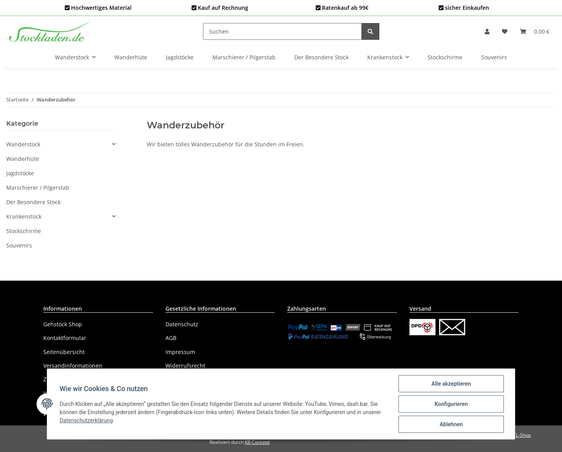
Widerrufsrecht (185, 365)
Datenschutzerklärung (86, 420)
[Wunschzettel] (505, 31)
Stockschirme (23, 231)
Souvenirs (19, 245)
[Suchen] (282, 31)
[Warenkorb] (535, 31)
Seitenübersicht (64, 352)
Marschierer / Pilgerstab (37, 187)
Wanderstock (23, 144)
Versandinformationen (72, 365)
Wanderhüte (22, 158)
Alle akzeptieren (451, 384)
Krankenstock (23, 216)
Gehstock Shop (62, 324)
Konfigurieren (451, 404)
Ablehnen (450, 424)
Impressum (180, 352)
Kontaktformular (64, 338)
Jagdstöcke (20, 173)
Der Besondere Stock (33, 202)
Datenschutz (181, 324)
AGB (170, 338)
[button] (487, 31)
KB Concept (257, 442)
